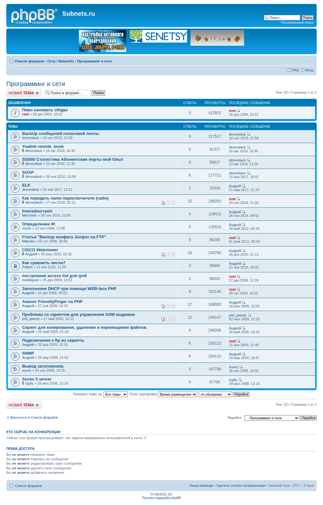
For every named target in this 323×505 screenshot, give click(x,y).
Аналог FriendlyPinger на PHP (52, 301)
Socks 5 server (36, 379)
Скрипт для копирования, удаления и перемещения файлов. (84, 327)
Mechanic (29, 215)
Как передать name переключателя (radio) (65, 198)
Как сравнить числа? (44, 262)
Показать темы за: (100, 394)
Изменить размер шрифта (309, 60)
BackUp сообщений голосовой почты (60, 133)
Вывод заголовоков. (43, 366)
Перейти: (234, 418)
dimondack (30, 138)
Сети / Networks (60, 61)
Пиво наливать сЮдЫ (45, 109)
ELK (26, 185)
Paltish (27, 267)
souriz (26, 228)
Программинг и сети (94, 61)
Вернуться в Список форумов (34, 417)
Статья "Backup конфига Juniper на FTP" (64, 237)
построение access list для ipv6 (54, 275)
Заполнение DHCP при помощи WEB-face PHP (69, 288)
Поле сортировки (163, 394)
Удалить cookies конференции (240, 485)
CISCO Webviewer (40, 249)
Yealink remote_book (43, 146)
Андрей (235, 186)
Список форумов (29, 61)
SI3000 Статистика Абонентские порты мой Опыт (73, 159)
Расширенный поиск (297, 22)
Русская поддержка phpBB (161, 498)
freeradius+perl (37, 211)
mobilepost (30, 280)
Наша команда (201, 485)
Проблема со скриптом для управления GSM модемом (78, 314)
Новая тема (24, 93)
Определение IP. (39, 224)
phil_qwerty (31, 319)
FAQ (295, 70)
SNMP (28, 353)
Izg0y (29, 383)
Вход (310, 70)
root (25, 114)
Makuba (28, 241)
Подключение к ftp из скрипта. (53, 340)
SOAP (28, 172)
